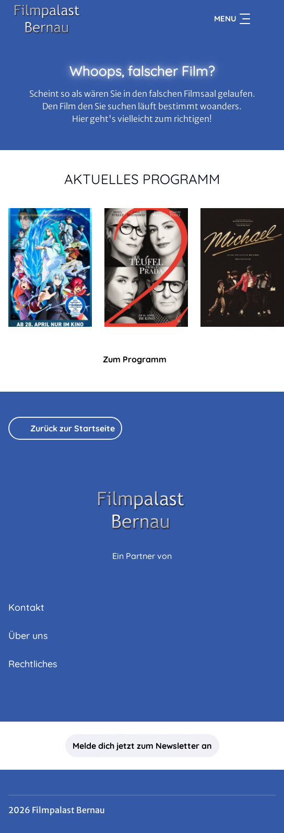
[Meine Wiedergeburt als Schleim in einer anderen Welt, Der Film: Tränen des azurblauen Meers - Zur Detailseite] (50, 267)
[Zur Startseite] (81, 18)
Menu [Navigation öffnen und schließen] (232, 19)
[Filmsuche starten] (265, 18)
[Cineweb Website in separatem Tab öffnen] (142, 567)
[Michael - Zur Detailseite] (242, 267)
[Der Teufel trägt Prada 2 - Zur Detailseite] (146, 267)
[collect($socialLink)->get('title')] (142, 698)
